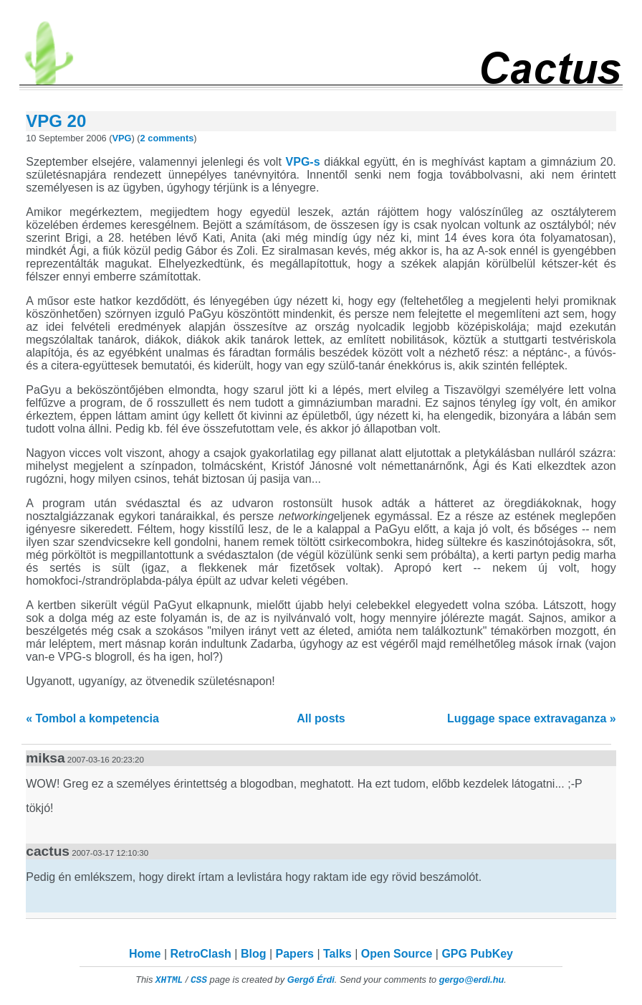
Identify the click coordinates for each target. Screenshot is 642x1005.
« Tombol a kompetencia (92, 718)
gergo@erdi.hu (471, 979)
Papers (295, 954)
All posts (321, 718)
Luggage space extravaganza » (531, 718)
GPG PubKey (477, 954)
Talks (337, 954)
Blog (254, 954)
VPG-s (303, 162)
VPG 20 (56, 121)
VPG (121, 138)
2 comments (167, 138)
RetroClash (201, 954)
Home (144, 954)
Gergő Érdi (311, 979)
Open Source (397, 954)
